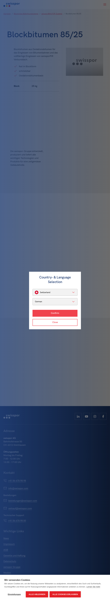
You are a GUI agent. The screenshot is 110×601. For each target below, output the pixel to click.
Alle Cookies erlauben (65, 594)
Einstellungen (14, 594)
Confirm (55, 313)
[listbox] (55, 292)
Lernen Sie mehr (93, 587)
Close (55, 322)
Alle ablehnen (37, 594)
